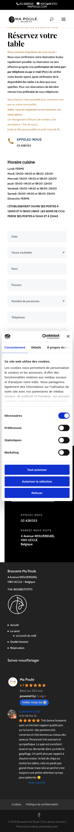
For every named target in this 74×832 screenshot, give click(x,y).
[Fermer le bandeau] (68, 336)
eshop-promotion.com (44, 826)
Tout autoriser (37, 469)
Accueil (14, 625)
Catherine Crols (29, 711)
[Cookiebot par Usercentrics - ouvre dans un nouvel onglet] (44, 336)
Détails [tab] (36, 347)
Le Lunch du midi (26, 635)
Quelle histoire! (19, 642)
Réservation (17, 648)
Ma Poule (27, 679)
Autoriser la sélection (37, 481)
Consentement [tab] (15, 347)
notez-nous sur (34, 702)
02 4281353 (24, 145)
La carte (15, 631)
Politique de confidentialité (42, 804)
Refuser (37, 493)
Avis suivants (37, 782)
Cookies (16, 804)
